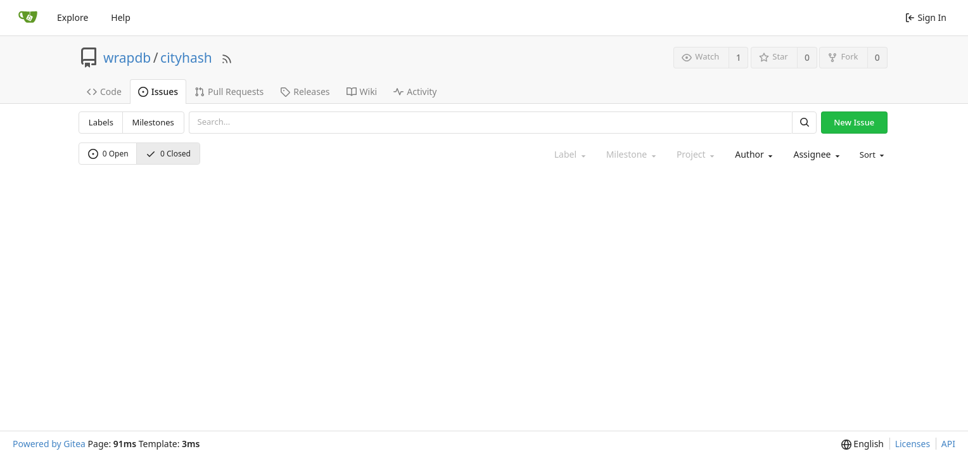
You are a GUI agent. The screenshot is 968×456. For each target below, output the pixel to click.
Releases (304, 92)
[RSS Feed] (226, 57)
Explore (72, 17)
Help (121, 17)
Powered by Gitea (49, 444)
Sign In (926, 17)
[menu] (871, 155)
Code (104, 92)
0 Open (108, 153)
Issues (158, 92)
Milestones (153, 122)
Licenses (913, 444)
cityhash (186, 57)
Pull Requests (229, 92)
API (948, 444)
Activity (414, 92)
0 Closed (168, 153)
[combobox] (753, 155)
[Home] (27, 17)
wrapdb (127, 57)
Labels (101, 122)
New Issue (854, 122)
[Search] (804, 122)
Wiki (362, 92)
